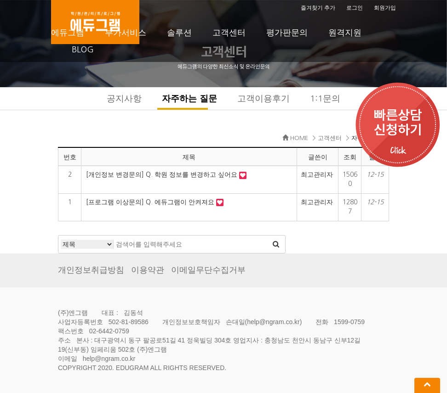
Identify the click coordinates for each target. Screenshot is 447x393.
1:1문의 (325, 98)
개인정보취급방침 (91, 270)
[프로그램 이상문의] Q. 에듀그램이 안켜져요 (151, 202)
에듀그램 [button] (67, 32)
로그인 (354, 8)
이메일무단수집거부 (208, 270)
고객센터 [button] (229, 32)
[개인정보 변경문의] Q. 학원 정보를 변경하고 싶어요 (162, 174)
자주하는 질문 (189, 98)
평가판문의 (287, 32)
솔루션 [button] (179, 32)
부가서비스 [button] (125, 32)
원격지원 (344, 32)
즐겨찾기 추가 (318, 8)
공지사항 (124, 98)
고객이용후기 (263, 98)
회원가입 (385, 8)
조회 (350, 157)
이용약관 (147, 270)
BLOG (83, 49)
